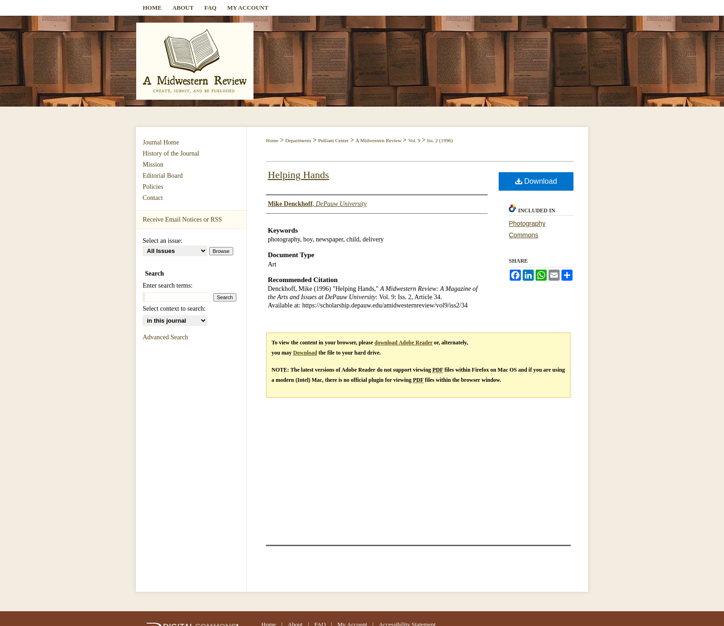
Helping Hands (298, 175)
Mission (153, 164)
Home (272, 140)
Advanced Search (165, 337)
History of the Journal (171, 153)
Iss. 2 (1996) (439, 140)
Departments (298, 140)
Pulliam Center (333, 140)
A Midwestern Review (378, 140)
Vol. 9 (414, 140)
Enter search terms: (168, 285)
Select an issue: (162, 240)
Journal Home (161, 142)
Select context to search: (174, 308)
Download (536, 181)
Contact (153, 197)
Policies (153, 186)
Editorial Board (163, 175)
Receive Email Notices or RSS (182, 219)
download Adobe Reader (403, 342)
